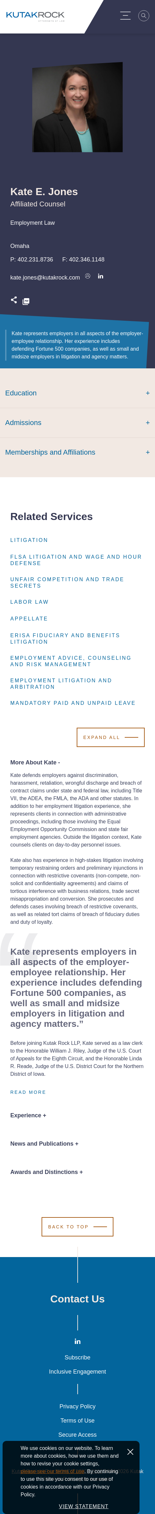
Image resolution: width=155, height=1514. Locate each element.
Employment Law (32, 223)
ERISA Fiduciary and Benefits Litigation (77, 638)
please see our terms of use (52, 1487)
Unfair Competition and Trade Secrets (77, 582)
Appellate (29, 619)
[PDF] (26, 302)
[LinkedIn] (78, 1343)
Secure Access (77, 1435)
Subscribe (77, 1357)
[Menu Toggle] (129, 15)
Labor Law (29, 602)
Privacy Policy (77, 1406)
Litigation (29, 540)
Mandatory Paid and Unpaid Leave (73, 703)
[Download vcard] (87, 277)
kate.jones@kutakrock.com (45, 277)
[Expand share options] (13, 302)
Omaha (19, 246)
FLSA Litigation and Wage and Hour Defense (77, 560)
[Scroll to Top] (77, 1226)
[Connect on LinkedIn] (100, 277)
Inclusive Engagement (77, 1371)
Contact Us (77, 1299)
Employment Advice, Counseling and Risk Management (77, 661)
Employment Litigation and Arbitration (77, 683)
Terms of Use (77, 1420)
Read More (28, 1092)
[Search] (147, 16)
